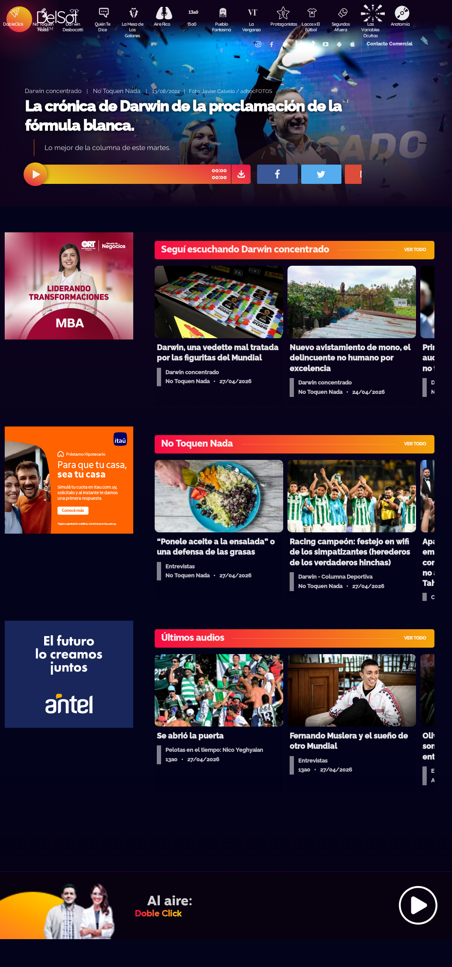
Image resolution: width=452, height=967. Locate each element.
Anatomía (403, 24)
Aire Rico (163, 24)
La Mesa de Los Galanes (133, 27)
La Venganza (253, 27)
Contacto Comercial (386, 44)
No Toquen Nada (43, 27)
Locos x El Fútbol (313, 27)
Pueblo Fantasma (223, 27)
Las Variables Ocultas (373, 27)
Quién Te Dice (103, 27)
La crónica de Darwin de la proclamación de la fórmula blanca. (183, 116)
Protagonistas (282, 24)
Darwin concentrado (53, 90)
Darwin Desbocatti (73, 27)
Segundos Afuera (342, 27)
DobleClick (13, 24)
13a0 (193, 24)
